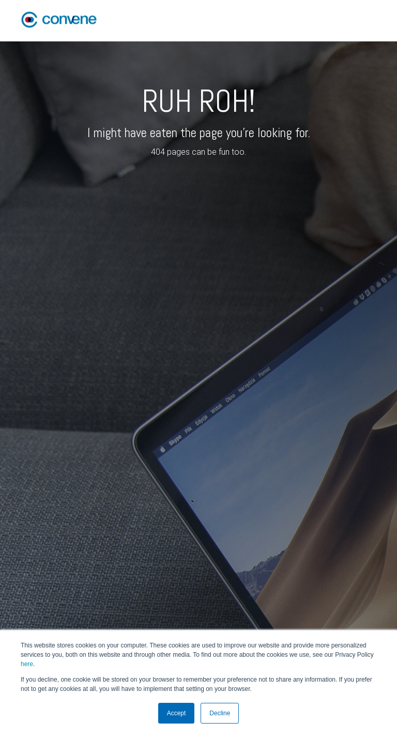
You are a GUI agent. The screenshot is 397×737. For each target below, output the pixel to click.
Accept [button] (176, 713)
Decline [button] (219, 713)
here (27, 664)
